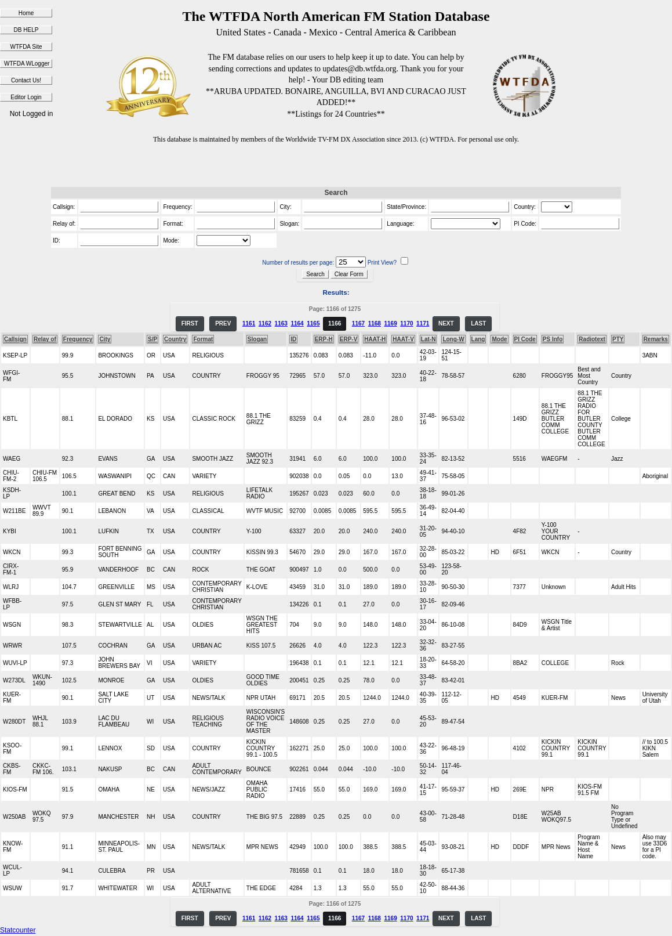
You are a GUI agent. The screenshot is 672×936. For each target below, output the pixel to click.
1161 (248, 323)
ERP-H (324, 339)
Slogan (257, 339)
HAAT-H (375, 339)
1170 (406, 323)
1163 (281, 323)
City (104, 339)
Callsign (15, 339)
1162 (265, 323)
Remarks (656, 339)
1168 (374, 323)
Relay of (45, 339)
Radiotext (592, 339)
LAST (478, 323)
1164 (296, 323)
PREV (223, 323)
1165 (313, 323)
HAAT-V (403, 339)
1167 (358, 323)
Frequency (78, 339)
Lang (478, 339)
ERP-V (349, 339)
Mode (499, 339)
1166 (334, 323)
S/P (152, 339)
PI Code (525, 339)
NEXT (446, 323)
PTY (617, 339)
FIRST (189, 323)
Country (175, 339)
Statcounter (17, 930)
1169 (390, 323)
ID (293, 339)
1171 (422, 323)
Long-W (453, 339)
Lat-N (428, 339)
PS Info (552, 339)
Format (203, 339)
